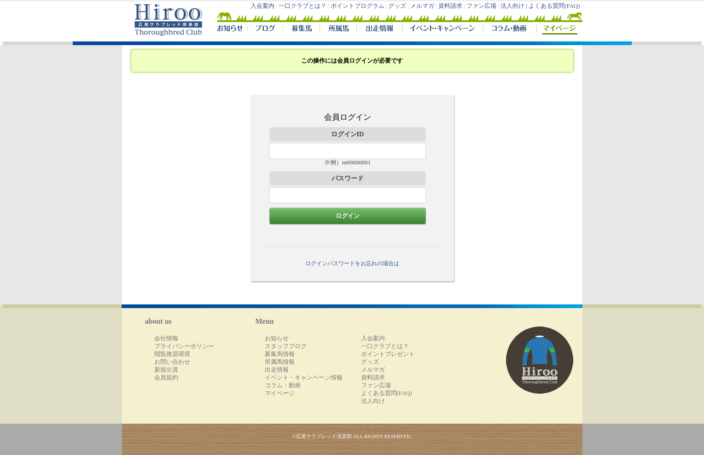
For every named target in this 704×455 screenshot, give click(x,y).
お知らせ (277, 338)
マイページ (557, 29)
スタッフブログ (286, 346)
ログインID (347, 134)
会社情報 (166, 338)
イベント (442, 29)
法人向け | (514, 6)
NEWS (230, 29)
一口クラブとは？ (302, 6)
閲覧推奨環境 (172, 354)
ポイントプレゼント (388, 354)
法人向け (373, 401)
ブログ (264, 29)
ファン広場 (481, 6)
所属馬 (338, 29)
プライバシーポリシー (184, 346)
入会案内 (262, 6)
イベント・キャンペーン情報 (304, 377)
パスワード (348, 178)
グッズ (397, 6)
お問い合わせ (172, 362)
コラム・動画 (510, 29)
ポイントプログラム (357, 6)
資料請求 (450, 6)
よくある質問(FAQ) (554, 6)
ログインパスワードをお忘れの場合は (352, 263)
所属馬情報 (280, 362)
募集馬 (301, 29)
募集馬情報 (280, 354)
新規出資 (166, 370)
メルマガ (422, 6)
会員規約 (166, 377)
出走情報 (379, 29)
